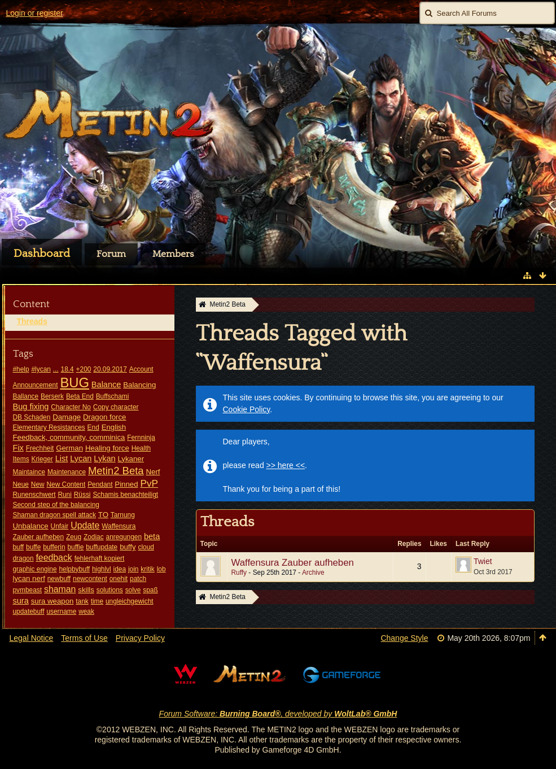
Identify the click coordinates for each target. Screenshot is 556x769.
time (97, 601)
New (38, 484)
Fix (18, 447)
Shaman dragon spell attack (54, 515)
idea (119, 569)
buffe (33, 547)
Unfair (60, 526)
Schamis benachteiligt (125, 495)
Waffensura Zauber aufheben (292, 562)
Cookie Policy (246, 409)
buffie (75, 547)
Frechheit (40, 448)
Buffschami (112, 396)
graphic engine (35, 569)
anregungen (124, 537)
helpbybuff (74, 569)
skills (86, 590)
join (133, 569)
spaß (150, 590)
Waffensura (118, 526)
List (61, 458)
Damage (66, 417)
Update (85, 525)
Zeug (73, 537)
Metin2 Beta (116, 471)
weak (86, 611)
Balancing (139, 385)
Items (21, 459)
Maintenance (66, 472)
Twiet (483, 561)
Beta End (80, 396)
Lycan (80, 458)
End (93, 427)
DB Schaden (32, 417)
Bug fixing (31, 406)
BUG (74, 382)
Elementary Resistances (49, 427)
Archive (313, 572)
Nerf (153, 471)
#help (21, 369)
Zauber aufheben (38, 537)
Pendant (99, 484)
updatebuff (29, 611)
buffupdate (101, 547)
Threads (32, 321)
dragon (23, 558)
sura (21, 600)
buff (18, 547)
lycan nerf (29, 578)
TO (103, 514)
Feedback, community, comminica (69, 437)
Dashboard (42, 253)
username (61, 611)
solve (133, 590)
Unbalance (31, 526)
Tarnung (123, 515)
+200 (83, 369)
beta (152, 536)
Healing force (107, 448)
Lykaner (131, 459)
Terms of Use (84, 638)
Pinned (126, 484)
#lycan (40, 369)
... (56, 369)
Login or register (34, 13)
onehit (119, 579)
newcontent (90, 579)
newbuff (59, 579)
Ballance (26, 396)
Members (173, 254)
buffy (127, 547)
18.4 (67, 369)
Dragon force (104, 417)
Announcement (35, 385)
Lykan (104, 458)
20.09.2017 (110, 369)
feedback (54, 557)
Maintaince (29, 472)
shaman (60, 589)
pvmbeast (27, 590)
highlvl (101, 569)
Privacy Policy (140, 638)
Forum (111, 254)
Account (141, 369)
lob (161, 569)
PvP (149, 483)
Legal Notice (32, 638)
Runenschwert (34, 495)
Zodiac (94, 537)
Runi (64, 495)
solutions (110, 590)
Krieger (41, 459)
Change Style (404, 638)
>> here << (285, 465)
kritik (147, 569)
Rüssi (82, 495)
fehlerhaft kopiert (100, 558)
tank (82, 601)
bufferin (54, 547)
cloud (146, 547)
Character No (71, 407)
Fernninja (141, 438)
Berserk (52, 396)
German (69, 448)
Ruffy (239, 572)
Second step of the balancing (56, 505)
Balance (106, 384)
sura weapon (52, 601)
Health (141, 448)
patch (138, 579)
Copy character (116, 407)
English (114, 427)
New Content (66, 484)
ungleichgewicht (130, 601)
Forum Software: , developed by (278, 713)
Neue (21, 484)
